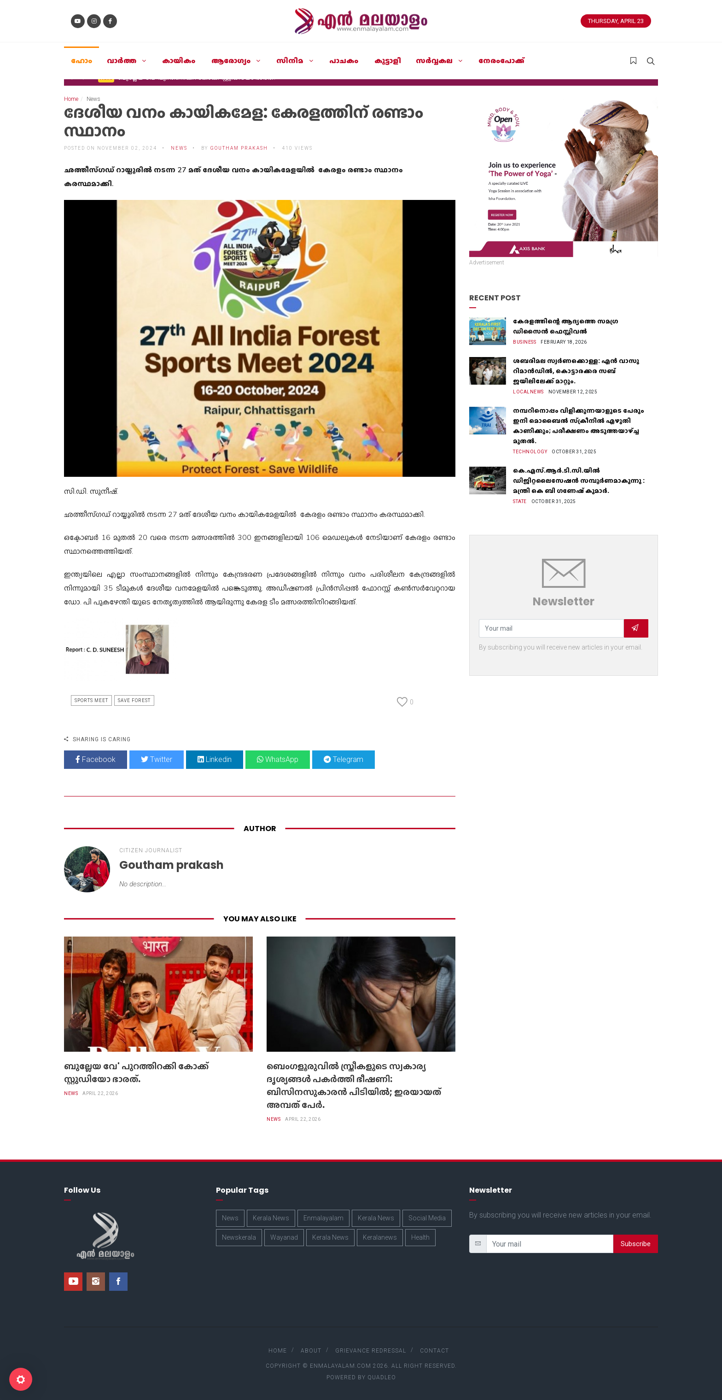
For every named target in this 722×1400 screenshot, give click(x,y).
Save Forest (134, 700)
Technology (530, 451)
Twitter (156, 759)
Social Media (427, 1218)
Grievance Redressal (370, 1350)
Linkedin (215, 759)
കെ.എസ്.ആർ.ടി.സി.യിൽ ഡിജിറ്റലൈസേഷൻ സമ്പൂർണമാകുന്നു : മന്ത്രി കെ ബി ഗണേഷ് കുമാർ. (579, 480)
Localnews (528, 391)
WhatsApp (277, 759)
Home (71, 99)
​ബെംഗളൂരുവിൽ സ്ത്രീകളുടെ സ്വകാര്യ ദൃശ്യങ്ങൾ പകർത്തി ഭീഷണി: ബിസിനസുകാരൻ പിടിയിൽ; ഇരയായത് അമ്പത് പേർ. (354, 1085)
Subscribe (636, 1244)
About (311, 1350)
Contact (434, 1350)
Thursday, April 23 (616, 21)
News (179, 148)
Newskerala (239, 1237)
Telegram (343, 759)
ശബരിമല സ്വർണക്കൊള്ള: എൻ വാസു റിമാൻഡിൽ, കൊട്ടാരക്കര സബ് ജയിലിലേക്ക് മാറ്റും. (576, 371)
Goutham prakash (239, 148)
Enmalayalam (323, 1218)
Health (420, 1237)
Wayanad (284, 1237)
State (520, 501)
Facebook (96, 759)
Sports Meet (91, 700)
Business (524, 342)
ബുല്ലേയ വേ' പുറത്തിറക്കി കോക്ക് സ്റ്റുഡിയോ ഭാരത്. (136, 1072)
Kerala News (271, 1218)
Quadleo (381, 1377)
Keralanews (380, 1237)
